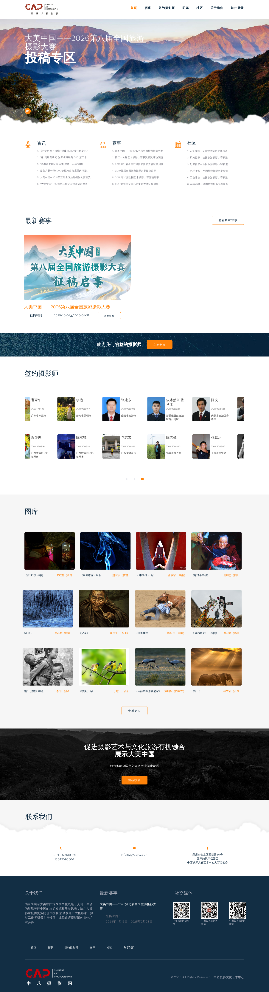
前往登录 (237, 7)
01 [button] (27, 111)
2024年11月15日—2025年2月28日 (129, 921)
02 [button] (37, 111)
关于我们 (216, 7)
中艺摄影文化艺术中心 (229, 977)
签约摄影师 (167, 7)
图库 (185, 7)
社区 (199, 7)
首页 (134, 7)
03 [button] (47, 111)
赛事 (148, 7)
